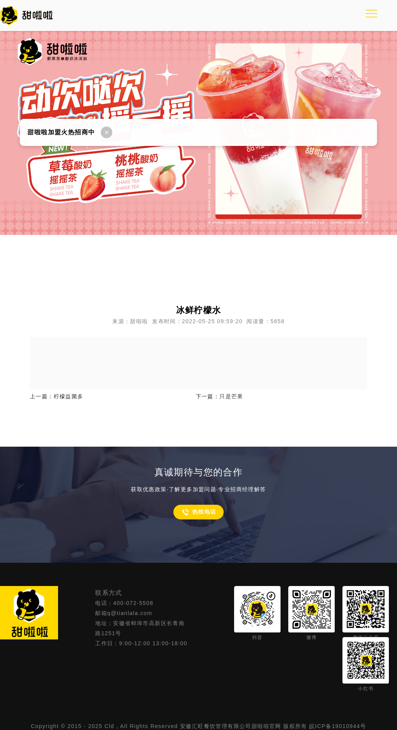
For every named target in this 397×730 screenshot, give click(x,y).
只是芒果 (231, 396)
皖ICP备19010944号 (337, 726)
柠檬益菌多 (69, 396)
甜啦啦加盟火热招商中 (61, 132)
